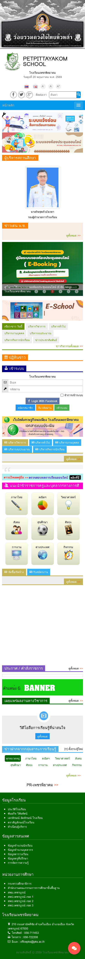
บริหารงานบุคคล (14, 333)
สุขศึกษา (42, 527)
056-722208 (30, 937)
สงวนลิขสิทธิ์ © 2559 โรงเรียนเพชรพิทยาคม (42, 952)
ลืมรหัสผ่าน (44, 408)
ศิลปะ (68, 527)
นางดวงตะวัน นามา (42, 212)
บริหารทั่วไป (58, 326)
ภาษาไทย (16, 502)
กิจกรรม (68, 552)
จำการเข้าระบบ (73, 395)
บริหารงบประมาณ (40, 333)
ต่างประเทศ (42, 552)
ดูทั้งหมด (73, 235)
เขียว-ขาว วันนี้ (13, 326)
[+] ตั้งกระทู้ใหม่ (74, 749)
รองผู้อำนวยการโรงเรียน (42, 217)
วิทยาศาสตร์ (68, 502)
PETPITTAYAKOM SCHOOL (45, 61)
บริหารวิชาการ (36, 326)
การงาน (16, 552)
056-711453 (31, 933)
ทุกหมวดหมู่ (13, 758)
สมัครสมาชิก (25, 408)
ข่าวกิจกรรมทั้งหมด (69, 346)
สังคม (16, 527)
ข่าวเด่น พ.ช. (15, 226)
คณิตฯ (42, 502)
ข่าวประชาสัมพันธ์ (46, 340)
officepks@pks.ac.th (32, 941)
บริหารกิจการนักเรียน (16, 340)
